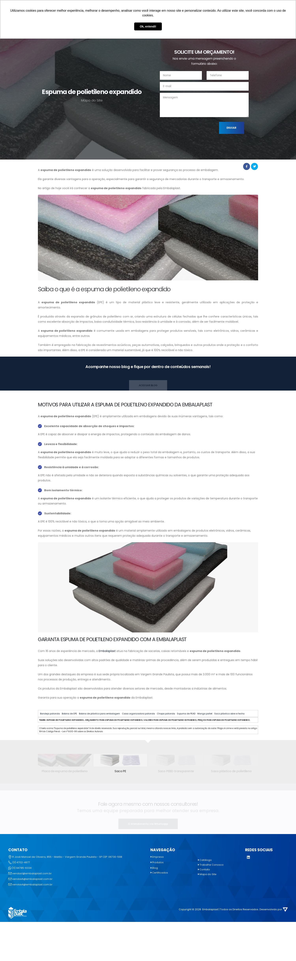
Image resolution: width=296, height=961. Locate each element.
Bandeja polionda (50, 713)
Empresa (158, 857)
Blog (155, 868)
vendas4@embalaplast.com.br (32, 884)
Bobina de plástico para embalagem (99, 713)
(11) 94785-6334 (22, 868)
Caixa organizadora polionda (138, 713)
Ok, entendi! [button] (148, 26)
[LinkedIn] (248, 857)
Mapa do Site (208, 874)
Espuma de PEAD (186, 713)
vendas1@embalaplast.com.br (32, 873)
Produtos (158, 862)
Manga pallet (204, 713)
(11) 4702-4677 (21, 862)
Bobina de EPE (69, 713)
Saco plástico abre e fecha (229, 713)
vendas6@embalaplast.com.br (32, 879)
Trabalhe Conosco (212, 864)
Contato (205, 869)
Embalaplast (107, 651)
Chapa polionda (166, 713)
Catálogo (206, 860)
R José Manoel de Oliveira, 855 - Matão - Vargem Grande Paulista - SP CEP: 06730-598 (67, 857)
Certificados (160, 872)
